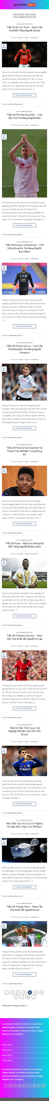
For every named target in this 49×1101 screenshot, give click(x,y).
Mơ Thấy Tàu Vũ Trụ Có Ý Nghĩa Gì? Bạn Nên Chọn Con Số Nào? (24, 825)
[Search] (46, 4)
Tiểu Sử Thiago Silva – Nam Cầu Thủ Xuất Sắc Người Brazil (24, 908)
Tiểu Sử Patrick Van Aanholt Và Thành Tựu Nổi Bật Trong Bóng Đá (24, 451)
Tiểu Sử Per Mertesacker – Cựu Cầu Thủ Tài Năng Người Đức (24, 116)
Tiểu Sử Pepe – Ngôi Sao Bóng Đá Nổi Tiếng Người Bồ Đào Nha (24, 545)
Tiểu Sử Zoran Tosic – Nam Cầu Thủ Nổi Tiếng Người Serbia (24, 29)
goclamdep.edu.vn (24, 24)
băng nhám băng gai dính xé (14, 1005)
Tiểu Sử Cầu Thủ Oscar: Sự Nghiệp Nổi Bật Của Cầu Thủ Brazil (24, 731)
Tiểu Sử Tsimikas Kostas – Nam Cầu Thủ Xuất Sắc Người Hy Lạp (24, 637)
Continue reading (24, 95)
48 (28, 997)
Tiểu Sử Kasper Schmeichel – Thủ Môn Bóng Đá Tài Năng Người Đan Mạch (24, 248)
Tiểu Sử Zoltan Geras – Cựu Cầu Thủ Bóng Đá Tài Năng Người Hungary (24, 349)
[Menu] (3, 4)
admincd (35, 38)
